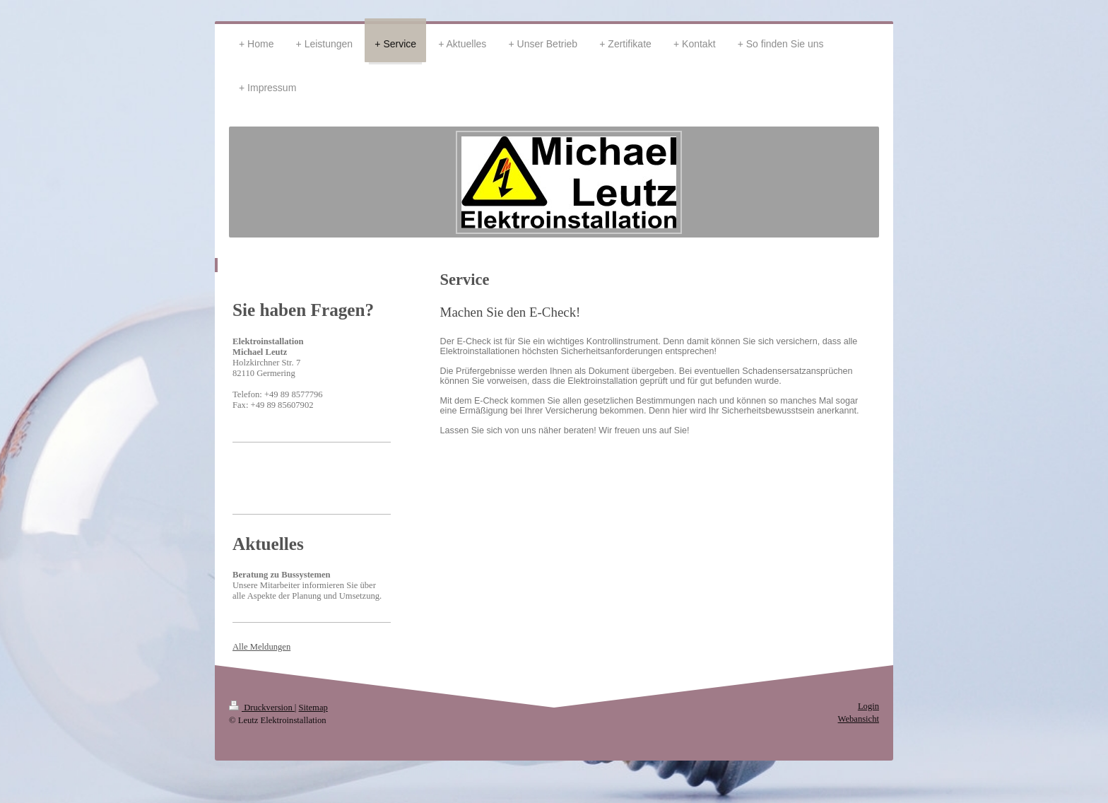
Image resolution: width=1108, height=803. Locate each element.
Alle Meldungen (261, 647)
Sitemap (313, 708)
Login (868, 706)
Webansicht (858, 719)
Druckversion (262, 708)
